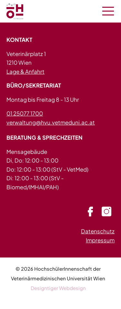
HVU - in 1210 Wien (22, 11)
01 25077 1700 (24, 113)
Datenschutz (98, 231)
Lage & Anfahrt (25, 71)
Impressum (100, 240)
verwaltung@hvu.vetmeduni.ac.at (50, 122)
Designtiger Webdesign (58, 288)
